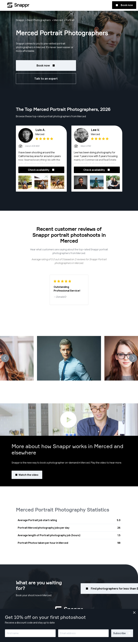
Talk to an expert (46, 78)
